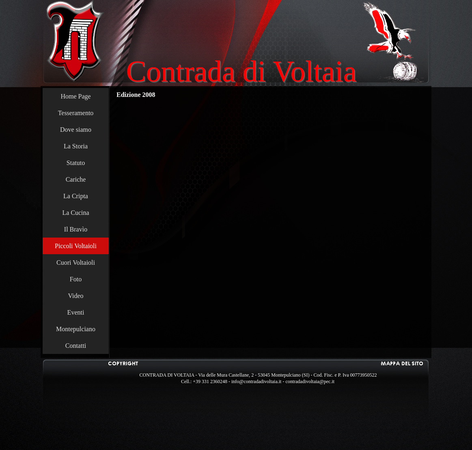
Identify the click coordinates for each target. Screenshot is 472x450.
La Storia (76, 146)
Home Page (75, 96)
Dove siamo (75, 129)
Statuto (76, 162)
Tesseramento (76, 112)
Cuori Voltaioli (75, 262)
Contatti (75, 345)
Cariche (76, 179)
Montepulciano (75, 329)
